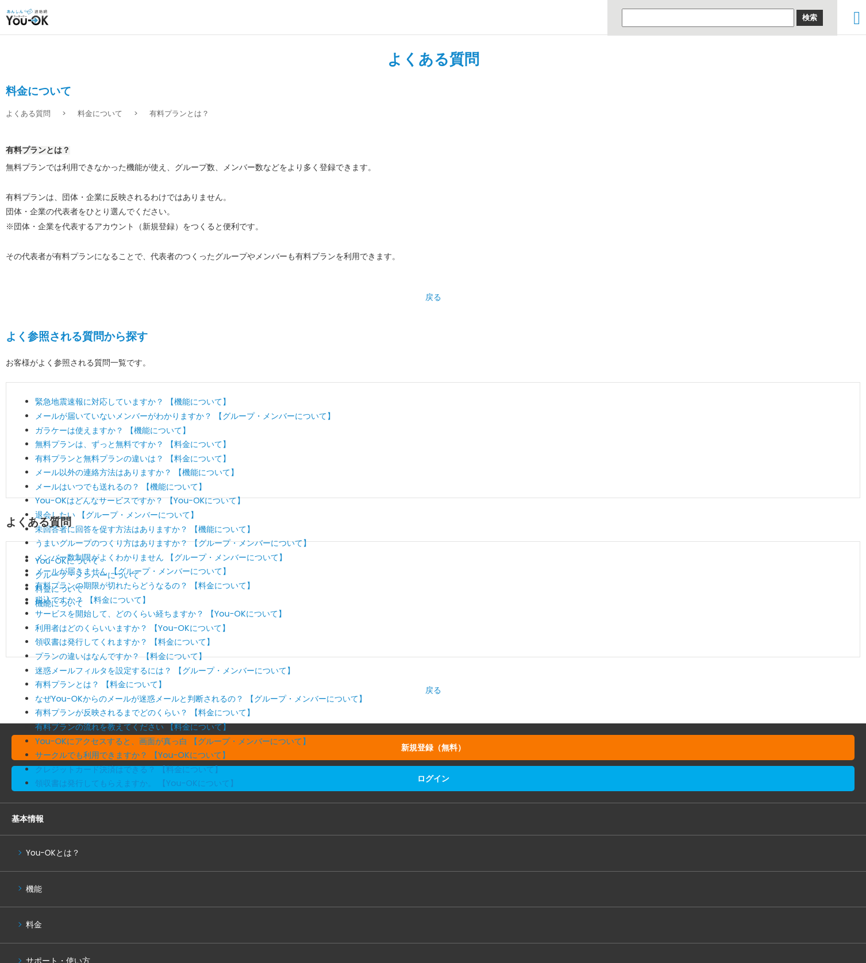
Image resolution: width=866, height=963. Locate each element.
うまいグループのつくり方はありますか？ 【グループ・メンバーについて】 (173, 543)
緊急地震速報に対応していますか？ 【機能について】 (132, 401)
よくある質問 (433, 59)
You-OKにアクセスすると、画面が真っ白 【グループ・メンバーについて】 (172, 741)
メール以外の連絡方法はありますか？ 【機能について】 (136, 472)
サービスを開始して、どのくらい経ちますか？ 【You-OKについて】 (160, 613)
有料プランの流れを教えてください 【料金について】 (132, 727)
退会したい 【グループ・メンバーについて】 (116, 515)
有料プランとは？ (179, 113)
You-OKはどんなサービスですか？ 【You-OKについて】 (140, 500)
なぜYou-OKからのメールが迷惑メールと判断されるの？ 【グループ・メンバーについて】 (201, 698)
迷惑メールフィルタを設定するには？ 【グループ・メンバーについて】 (165, 670)
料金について (100, 113)
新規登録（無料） (433, 747)
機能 (34, 889)
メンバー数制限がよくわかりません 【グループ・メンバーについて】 (161, 557)
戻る (433, 297)
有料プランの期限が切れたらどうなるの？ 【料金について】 (145, 585)
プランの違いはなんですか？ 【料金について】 (120, 656)
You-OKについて (67, 561)
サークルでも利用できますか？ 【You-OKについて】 (132, 755)
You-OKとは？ (53, 853)
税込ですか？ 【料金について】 (92, 600)
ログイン (433, 778)
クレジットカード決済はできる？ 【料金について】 (128, 769)
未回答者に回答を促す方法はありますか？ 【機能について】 (145, 529)
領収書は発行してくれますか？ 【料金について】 (124, 642)
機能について (59, 603)
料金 (34, 924)
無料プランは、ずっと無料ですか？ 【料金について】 (132, 444)
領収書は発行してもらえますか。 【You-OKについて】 (136, 783)
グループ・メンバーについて (87, 575)
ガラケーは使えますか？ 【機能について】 (112, 430)
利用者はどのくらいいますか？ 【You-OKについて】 (132, 628)
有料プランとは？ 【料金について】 (100, 684)
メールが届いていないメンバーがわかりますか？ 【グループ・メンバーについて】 (185, 416)
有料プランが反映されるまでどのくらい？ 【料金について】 (145, 712)
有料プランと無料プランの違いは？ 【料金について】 (132, 458)
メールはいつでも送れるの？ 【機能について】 (120, 486)
